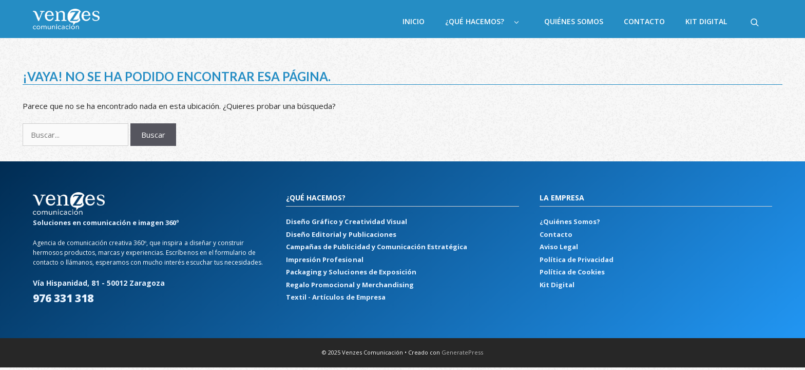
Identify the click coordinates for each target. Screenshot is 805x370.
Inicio (413, 21)
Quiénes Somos (573, 21)
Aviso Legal (559, 246)
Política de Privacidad (577, 259)
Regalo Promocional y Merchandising (349, 284)
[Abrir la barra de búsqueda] (754, 21)
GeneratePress (462, 352)
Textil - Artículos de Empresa (335, 297)
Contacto (644, 21)
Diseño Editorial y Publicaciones (341, 234)
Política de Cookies (572, 271)
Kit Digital (706, 21)
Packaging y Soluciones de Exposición (351, 271)
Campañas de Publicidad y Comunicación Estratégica (376, 246)
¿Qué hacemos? (489, 21)
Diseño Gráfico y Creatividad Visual (346, 221)
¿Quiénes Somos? (570, 221)
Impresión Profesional (324, 259)
